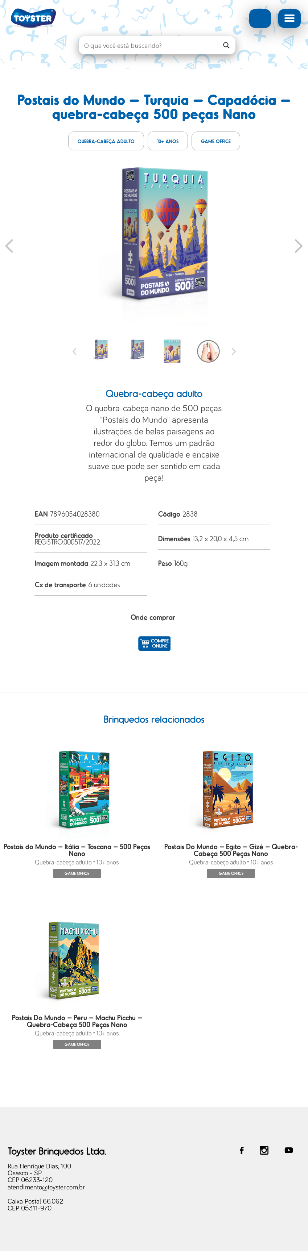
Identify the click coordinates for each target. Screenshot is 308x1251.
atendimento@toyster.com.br (46, 1187)
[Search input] (149, 45)
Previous (9, 246)
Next (299, 246)
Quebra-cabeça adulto (106, 141)
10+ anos (167, 141)
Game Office (216, 141)
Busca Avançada (260, 18)
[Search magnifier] (226, 45)
